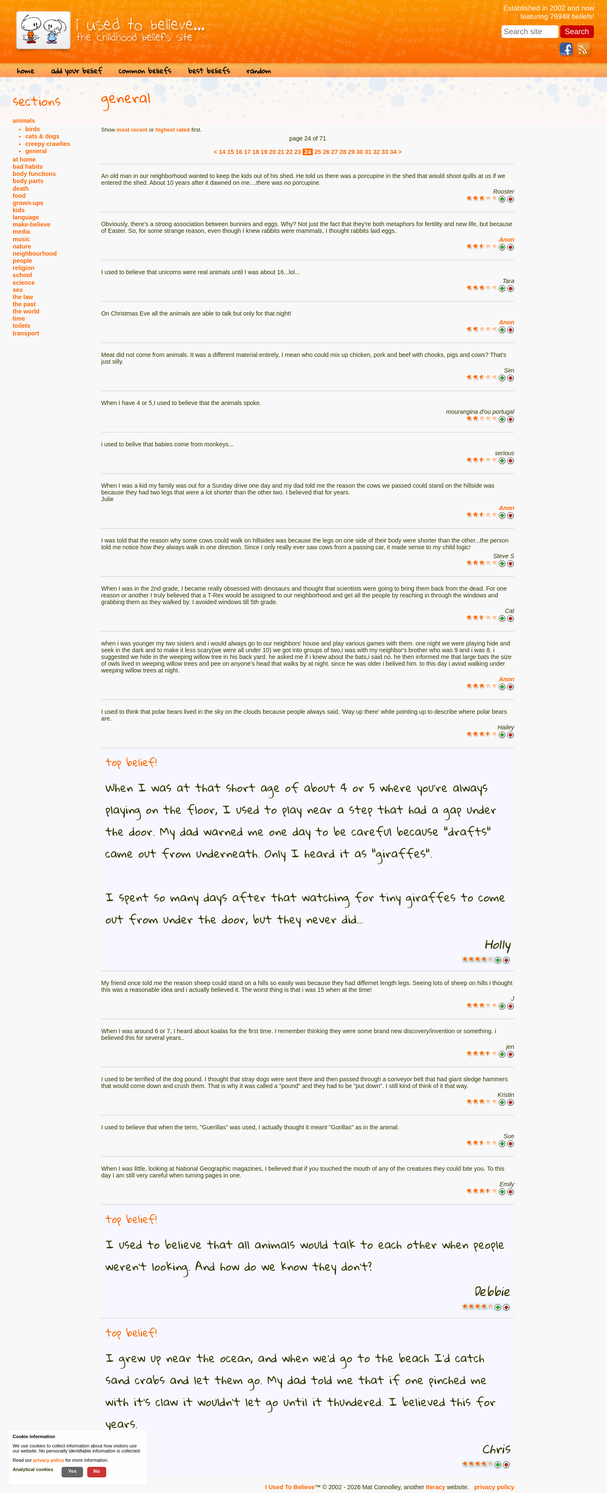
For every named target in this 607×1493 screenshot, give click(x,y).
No (97, 1471)
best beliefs (209, 70)
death (21, 188)
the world (26, 311)
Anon (506, 239)
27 (334, 151)
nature (22, 246)
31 (368, 151)
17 (247, 151)
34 (393, 151)
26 (326, 151)
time (19, 318)
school (22, 275)
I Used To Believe (289, 1487)
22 (289, 151)
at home (24, 159)
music (21, 239)
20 (272, 151)
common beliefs (145, 70)
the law (23, 297)
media (21, 231)
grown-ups (28, 203)
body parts (28, 181)
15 (230, 151)
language (26, 217)
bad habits (28, 166)
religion (24, 268)
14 (222, 151)
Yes (72, 1471)
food (19, 195)
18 (255, 151)
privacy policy (494, 1487)
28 (343, 151)
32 (376, 151)
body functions (34, 173)
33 (384, 151)
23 (297, 151)
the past (24, 304)
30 (359, 151)
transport (26, 333)
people (22, 260)
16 (239, 151)
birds (32, 129)
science (24, 282)
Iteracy (435, 1487)
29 (351, 151)
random (259, 70)
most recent (132, 130)
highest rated (173, 130)
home (25, 70)
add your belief (76, 70)
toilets (21, 325)
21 (280, 151)
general (36, 151)
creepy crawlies (47, 143)
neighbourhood (35, 253)
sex (18, 289)
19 (264, 151)
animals (24, 120)
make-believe (32, 224)
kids (19, 210)
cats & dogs (42, 136)
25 (317, 151)
